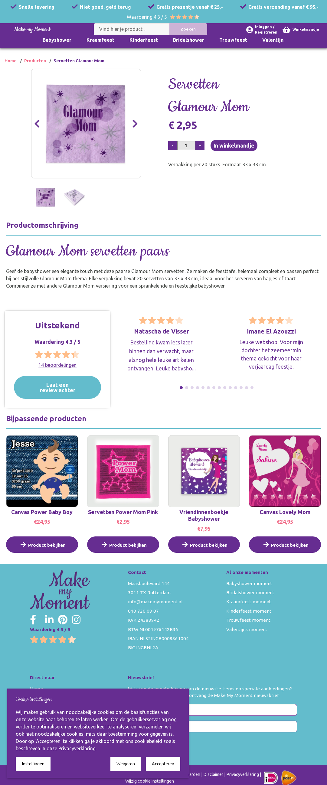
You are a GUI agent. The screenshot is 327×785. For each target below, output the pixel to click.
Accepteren (163, 763)
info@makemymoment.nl (155, 601)
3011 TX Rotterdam (149, 592)
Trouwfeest (233, 40)
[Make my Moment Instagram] (76, 619)
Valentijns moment (246, 629)
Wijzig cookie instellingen (149, 781)
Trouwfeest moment (248, 620)
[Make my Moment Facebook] (33, 619)
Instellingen (33, 763)
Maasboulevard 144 (149, 583)
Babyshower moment (249, 583)
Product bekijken (42, 549)
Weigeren (125, 763)
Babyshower (57, 40)
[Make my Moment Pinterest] (62, 619)
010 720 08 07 (143, 611)
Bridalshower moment (250, 592)
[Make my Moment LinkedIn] (49, 619)
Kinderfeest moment (248, 611)
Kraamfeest (100, 40)
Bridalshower (188, 40)
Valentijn (272, 40)
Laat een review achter (64, 387)
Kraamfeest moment (248, 601)
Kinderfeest (143, 40)
